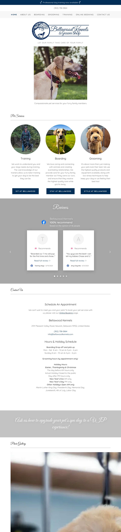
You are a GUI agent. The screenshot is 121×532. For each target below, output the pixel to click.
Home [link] (14, 15)
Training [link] (67, 15)
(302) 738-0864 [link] (60, 8)
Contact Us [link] (103, 15)
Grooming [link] (53, 15)
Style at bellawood (95, 191)
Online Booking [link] (85, 15)
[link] (60, 30)
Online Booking (66, 313)
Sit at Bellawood (25, 191)
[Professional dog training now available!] (60, 2)
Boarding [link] (39, 15)
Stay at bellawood (60, 191)
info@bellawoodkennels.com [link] (60, 334)
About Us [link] (25, 15)
